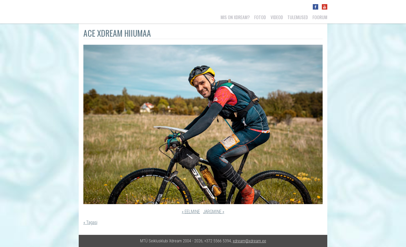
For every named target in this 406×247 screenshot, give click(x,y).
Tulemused (297, 17)
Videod (277, 17)
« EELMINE (191, 211)
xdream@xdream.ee (249, 240)
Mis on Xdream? (235, 17)
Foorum (320, 17)
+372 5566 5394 (217, 240)
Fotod (260, 17)
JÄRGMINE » (213, 211)
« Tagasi (90, 222)
